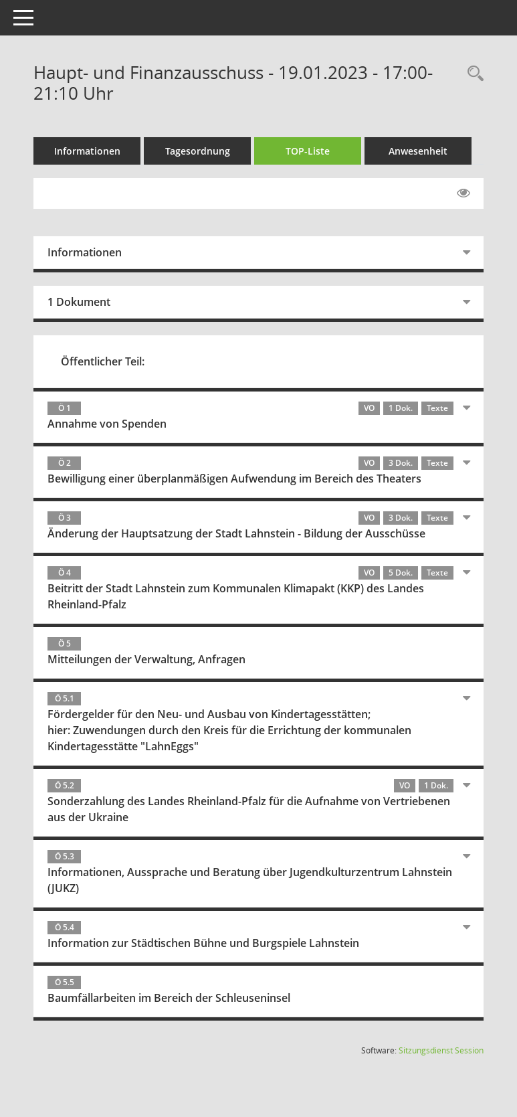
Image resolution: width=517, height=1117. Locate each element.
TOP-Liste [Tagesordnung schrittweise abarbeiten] (308, 151)
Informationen (87, 151)
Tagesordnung (197, 151)
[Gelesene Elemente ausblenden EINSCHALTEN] (463, 193)
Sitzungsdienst (441, 1050)
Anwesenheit (418, 151)
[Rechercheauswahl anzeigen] (472, 74)
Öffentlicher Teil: (102, 361)
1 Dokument (78, 301)
